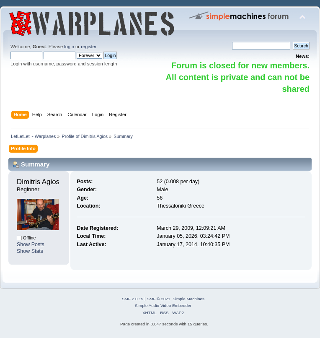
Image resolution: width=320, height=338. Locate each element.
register (88, 46)
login (69, 46)
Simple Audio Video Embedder (163, 305)
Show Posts (30, 244)
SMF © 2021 (158, 298)
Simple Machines (188, 298)
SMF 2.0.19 (133, 298)
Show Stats (30, 251)
